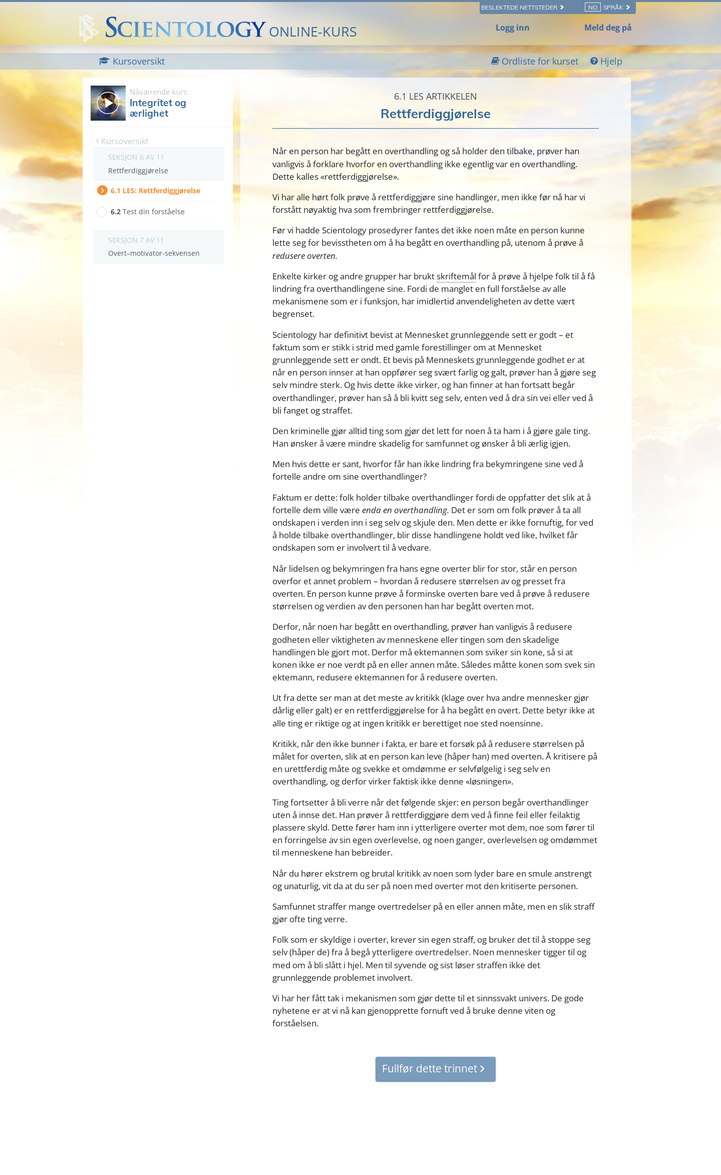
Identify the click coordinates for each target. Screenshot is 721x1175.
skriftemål (456, 276)
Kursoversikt (122, 141)
